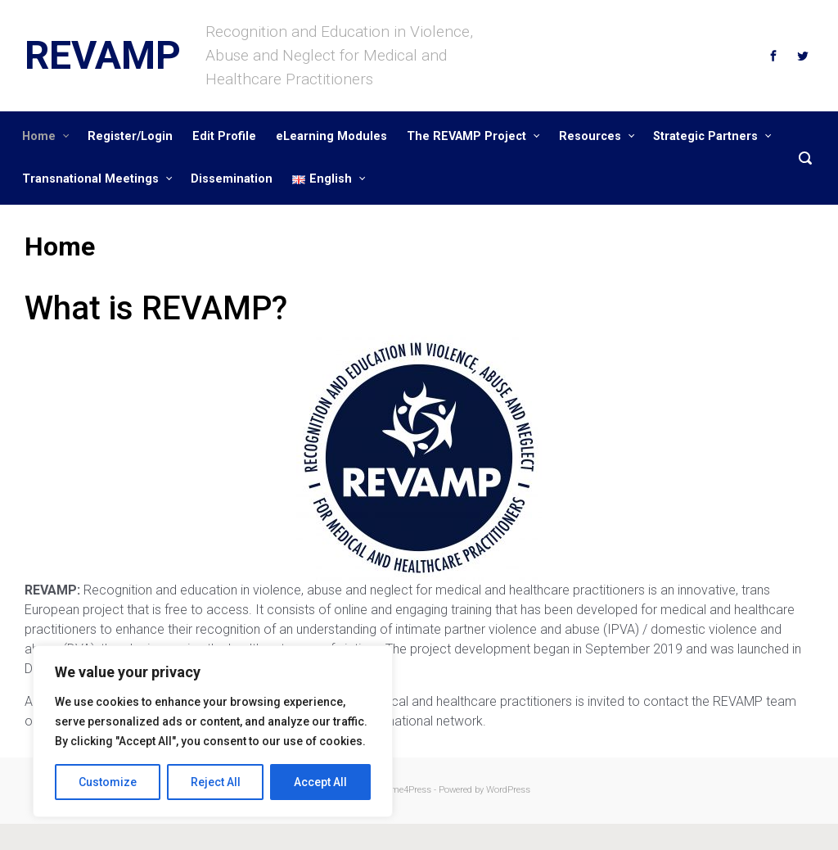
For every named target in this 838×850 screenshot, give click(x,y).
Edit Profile (224, 136)
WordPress (508, 789)
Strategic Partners (705, 136)
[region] (213, 731)
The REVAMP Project (466, 136)
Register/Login (130, 136)
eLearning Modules (331, 136)
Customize (108, 782)
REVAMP (103, 55)
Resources (590, 136)
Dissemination (232, 179)
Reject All (216, 782)
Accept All (320, 782)
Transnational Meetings (90, 179)
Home (39, 136)
